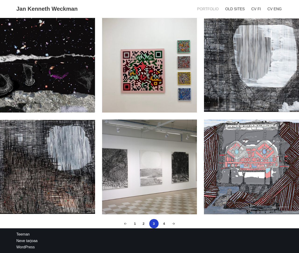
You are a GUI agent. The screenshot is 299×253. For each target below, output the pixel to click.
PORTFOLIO (208, 9)
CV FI (256, 9)
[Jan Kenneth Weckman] (47, 9)
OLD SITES (235, 9)
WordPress (25, 247)
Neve (20, 241)
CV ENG (274, 9)
